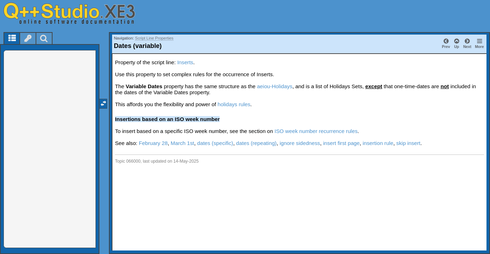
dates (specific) (215, 143)
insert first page (341, 143)
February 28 (153, 143)
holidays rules (234, 104)
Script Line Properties (154, 38)
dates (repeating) (256, 143)
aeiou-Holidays (274, 86)
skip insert (408, 143)
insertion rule (378, 143)
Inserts (185, 62)
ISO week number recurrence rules (316, 131)
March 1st (182, 143)
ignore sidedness (300, 143)
